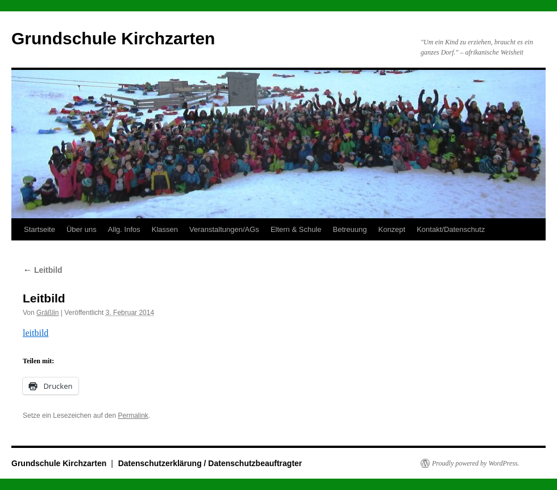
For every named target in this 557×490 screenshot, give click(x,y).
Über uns (81, 229)
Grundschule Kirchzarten (113, 38)
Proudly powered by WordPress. (475, 463)
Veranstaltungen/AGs (224, 229)
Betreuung (349, 229)
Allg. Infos (124, 229)
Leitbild (43, 270)
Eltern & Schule (296, 229)
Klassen (165, 229)
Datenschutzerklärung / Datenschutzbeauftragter (210, 463)
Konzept (391, 229)
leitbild (35, 333)
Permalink (133, 416)
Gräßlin (47, 313)
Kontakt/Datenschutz (451, 229)
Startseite (39, 229)
